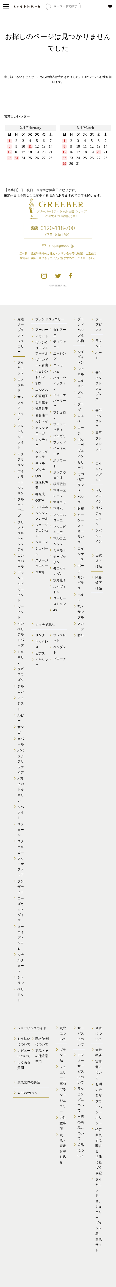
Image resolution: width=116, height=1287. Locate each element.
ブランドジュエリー (49, 319)
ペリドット (20, 994)
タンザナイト (20, 886)
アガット (41, 336)
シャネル (41, 507)
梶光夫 (40, 494)
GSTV (39, 500)
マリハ (58, 508)
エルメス (41, 389)
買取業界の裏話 (28, 1082)
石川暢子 (41, 402)
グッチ (40, 469)
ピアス (40, 653)
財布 (80, 508)
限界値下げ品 (98, 582)
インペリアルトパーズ (20, 634)
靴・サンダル (80, 612)
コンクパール (20, 561)
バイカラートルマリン (20, 482)
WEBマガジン (27, 1093)
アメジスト (20, 703)
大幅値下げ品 (98, 561)
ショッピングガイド (31, 1028)
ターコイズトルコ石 (20, 937)
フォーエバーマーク (59, 400)
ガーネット (20, 611)
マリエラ (59, 502)
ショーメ (41, 542)
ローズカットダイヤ (20, 909)
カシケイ (41, 421)
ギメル (40, 463)
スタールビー (20, 846)
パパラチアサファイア (20, 761)
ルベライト (20, 812)
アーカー (41, 329)
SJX (38, 383)
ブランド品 (63, 1055)
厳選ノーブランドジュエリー (20, 335)
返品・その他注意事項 (41, 1056)
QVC (38, 476)
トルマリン (20, 657)
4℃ (55, 610)
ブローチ (59, 659)
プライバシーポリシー (98, 1112)
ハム (56, 371)
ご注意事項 (63, 1123)
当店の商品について (80, 1127)
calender (58, 152)
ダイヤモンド (20, 367)
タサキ (40, 572)
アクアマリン (20, 459)
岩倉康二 (41, 415)
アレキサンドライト (20, 436)
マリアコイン (98, 496)
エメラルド (20, 385)
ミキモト (59, 550)
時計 (80, 635)
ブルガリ (59, 436)
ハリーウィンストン (59, 383)
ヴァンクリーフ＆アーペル (41, 348)
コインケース (80, 554)
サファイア (20, 402)
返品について (80, 1150)
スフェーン (20, 829)
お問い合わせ (98, 1089)
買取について (63, 1033)
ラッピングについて (80, 1099)
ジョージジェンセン (41, 530)
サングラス (80, 583)
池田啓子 (41, 409)
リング (40, 635)
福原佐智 (59, 484)
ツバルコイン (98, 536)
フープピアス (98, 324)
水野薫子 (59, 580)
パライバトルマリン (20, 789)
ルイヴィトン (80, 357)
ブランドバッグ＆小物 (80, 330)
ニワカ (58, 365)
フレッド (59, 442)
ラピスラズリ (20, 674)
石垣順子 (41, 396)
